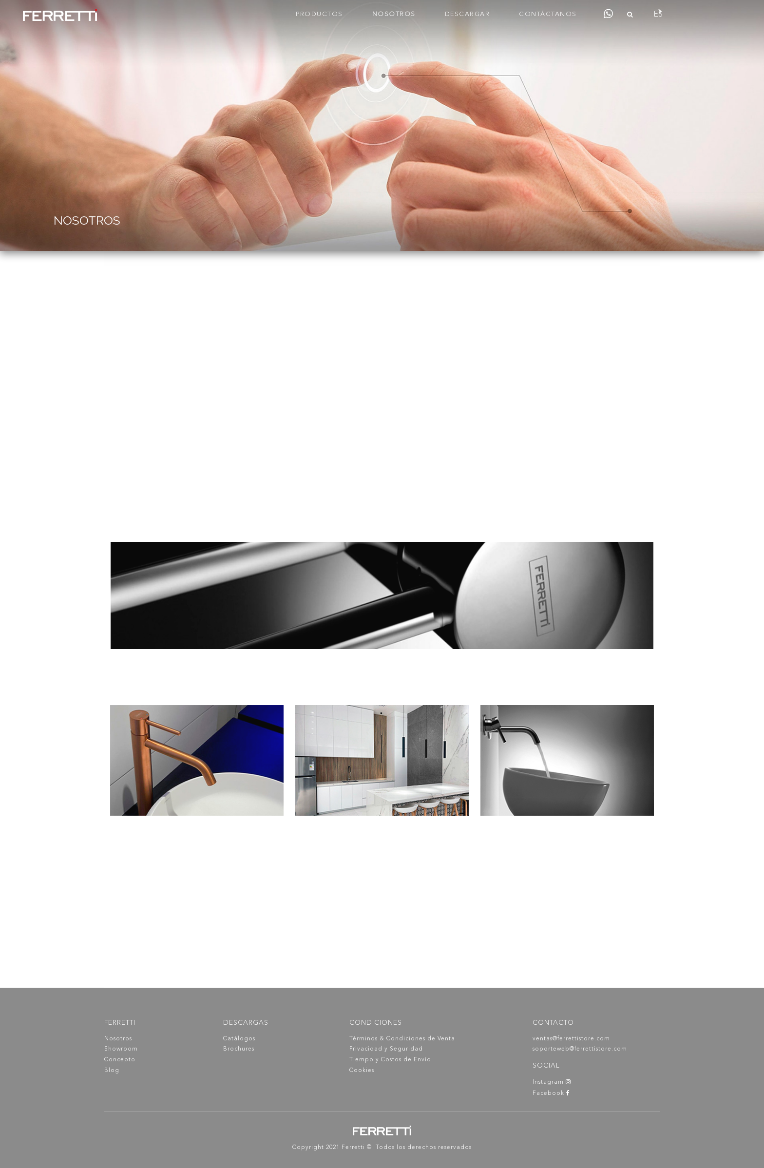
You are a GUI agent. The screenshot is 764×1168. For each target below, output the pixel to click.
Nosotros (118, 1039)
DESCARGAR (467, 14)
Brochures (238, 1049)
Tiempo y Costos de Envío (390, 1060)
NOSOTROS (394, 14)
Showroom (121, 1049)
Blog (111, 1070)
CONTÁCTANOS (548, 14)
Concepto (119, 1060)
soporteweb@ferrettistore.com (580, 1049)
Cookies (361, 1070)
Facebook (551, 1093)
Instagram (552, 1082)
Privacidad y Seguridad (386, 1049)
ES (658, 15)
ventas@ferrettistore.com (571, 1039)
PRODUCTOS (319, 14)
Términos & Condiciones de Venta (402, 1039)
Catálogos (239, 1039)
